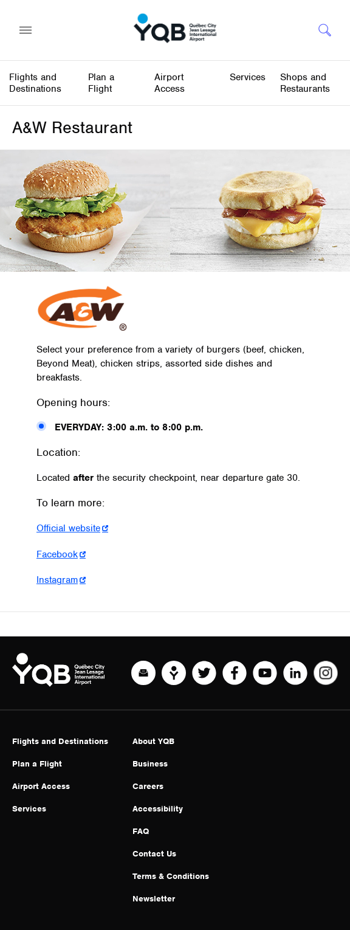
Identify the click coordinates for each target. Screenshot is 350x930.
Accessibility (157, 809)
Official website (68, 528)
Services (29, 809)
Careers (147, 786)
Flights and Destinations (60, 741)
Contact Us (154, 854)
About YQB (153, 741)
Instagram (57, 580)
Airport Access (41, 786)
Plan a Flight (37, 764)
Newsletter (153, 899)
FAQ (140, 831)
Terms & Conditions (170, 876)
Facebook (57, 554)
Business (150, 764)
